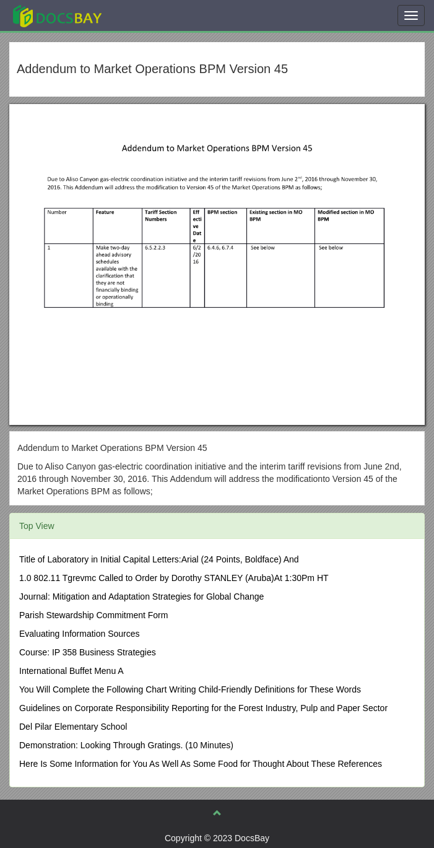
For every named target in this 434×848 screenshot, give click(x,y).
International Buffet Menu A (71, 671)
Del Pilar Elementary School (73, 727)
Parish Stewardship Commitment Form (93, 615)
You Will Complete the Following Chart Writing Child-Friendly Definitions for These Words (190, 689)
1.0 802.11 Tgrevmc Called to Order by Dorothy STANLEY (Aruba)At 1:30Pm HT (174, 578)
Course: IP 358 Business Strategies (87, 652)
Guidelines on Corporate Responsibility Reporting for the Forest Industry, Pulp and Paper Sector (203, 708)
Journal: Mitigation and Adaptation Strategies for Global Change (141, 596)
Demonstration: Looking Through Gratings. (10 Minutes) (126, 745)
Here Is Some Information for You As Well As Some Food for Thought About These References (200, 764)
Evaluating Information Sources (79, 634)
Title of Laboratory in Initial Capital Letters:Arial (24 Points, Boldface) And (159, 559)
